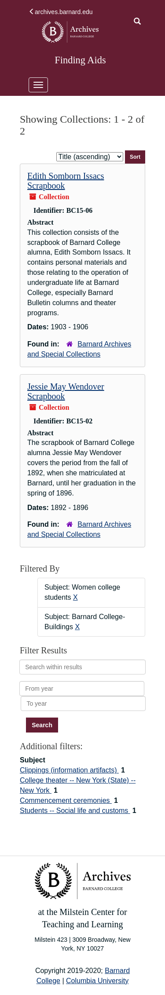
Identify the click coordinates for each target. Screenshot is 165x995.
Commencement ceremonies (66, 800)
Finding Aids (80, 60)
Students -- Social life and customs (75, 810)
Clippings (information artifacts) (69, 770)
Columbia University (97, 980)
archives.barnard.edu (61, 11)
